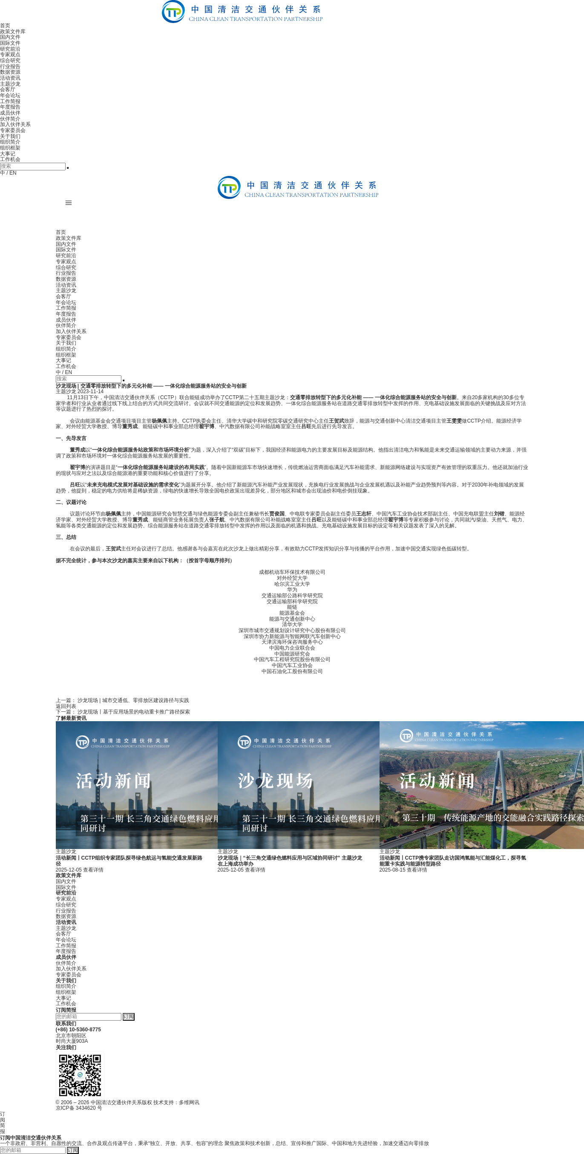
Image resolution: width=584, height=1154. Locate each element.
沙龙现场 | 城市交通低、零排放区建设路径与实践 (133, 700)
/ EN (11, 173)
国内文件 (10, 37)
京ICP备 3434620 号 (79, 1108)
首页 (5, 26)
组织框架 (10, 148)
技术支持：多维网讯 (176, 1102)
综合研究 (10, 60)
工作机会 (10, 159)
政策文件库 (13, 32)
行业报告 (10, 66)
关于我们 (10, 136)
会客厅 (7, 89)
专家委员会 (13, 130)
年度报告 (10, 107)
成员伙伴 (10, 113)
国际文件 (10, 43)
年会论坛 (10, 95)
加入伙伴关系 (15, 124)
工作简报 (10, 101)
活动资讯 (10, 78)
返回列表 (66, 706)
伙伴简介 (10, 119)
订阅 (129, 1016)
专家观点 (10, 55)
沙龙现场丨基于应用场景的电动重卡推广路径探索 (134, 712)
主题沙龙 (10, 84)
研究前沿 (10, 49)
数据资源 (10, 72)
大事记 (7, 154)
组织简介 (10, 142)
